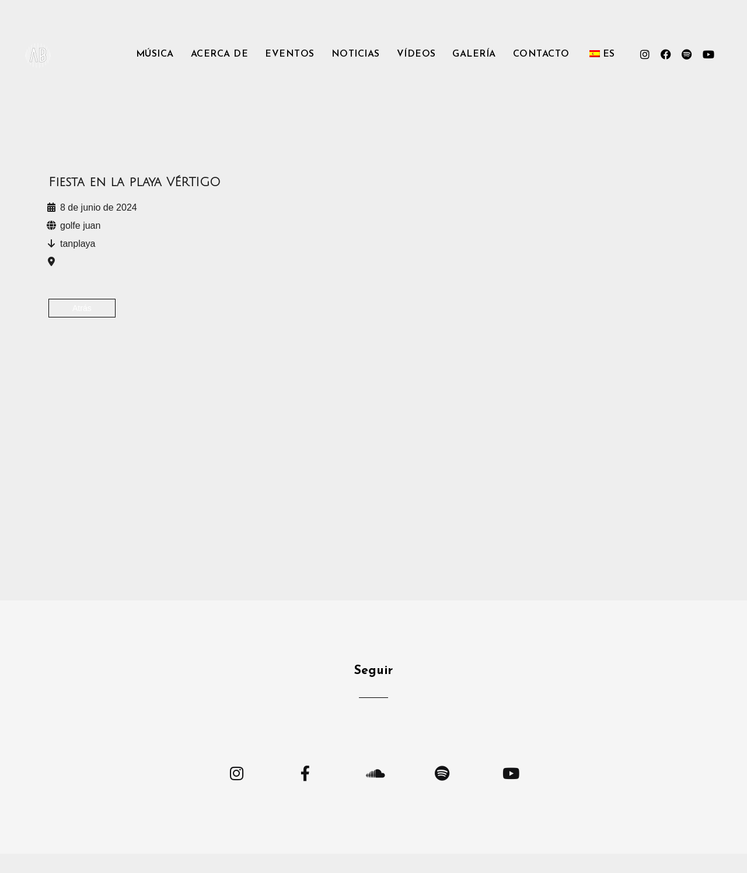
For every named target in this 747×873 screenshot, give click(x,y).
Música (155, 54)
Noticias (355, 54)
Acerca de (220, 54)
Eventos (290, 54)
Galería (474, 54)
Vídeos (416, 54)
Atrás (82, 308)
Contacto (541, 54)
